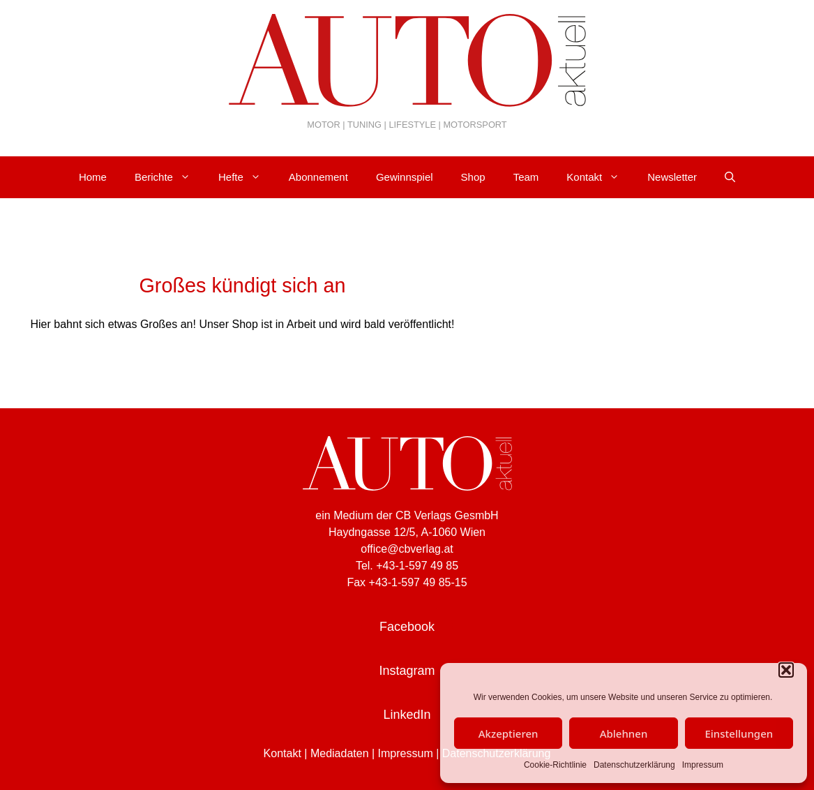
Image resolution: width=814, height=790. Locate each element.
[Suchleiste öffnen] (730, 177)
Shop (473, 177)
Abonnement (318, 177)
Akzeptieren (508, 733)
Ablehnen (624, 733)
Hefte (246, 177)
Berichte (169, 177)
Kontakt (599, 177)
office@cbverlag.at (407, 549)
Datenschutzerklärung (634, 765)
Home (93, 177)
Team (526, 177)
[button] (786, 670)
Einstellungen (738, 733)
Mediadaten (339, 753)
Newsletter (672, 177)
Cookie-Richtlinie (555, 765)
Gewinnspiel (404, 177)
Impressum (702, 765)
